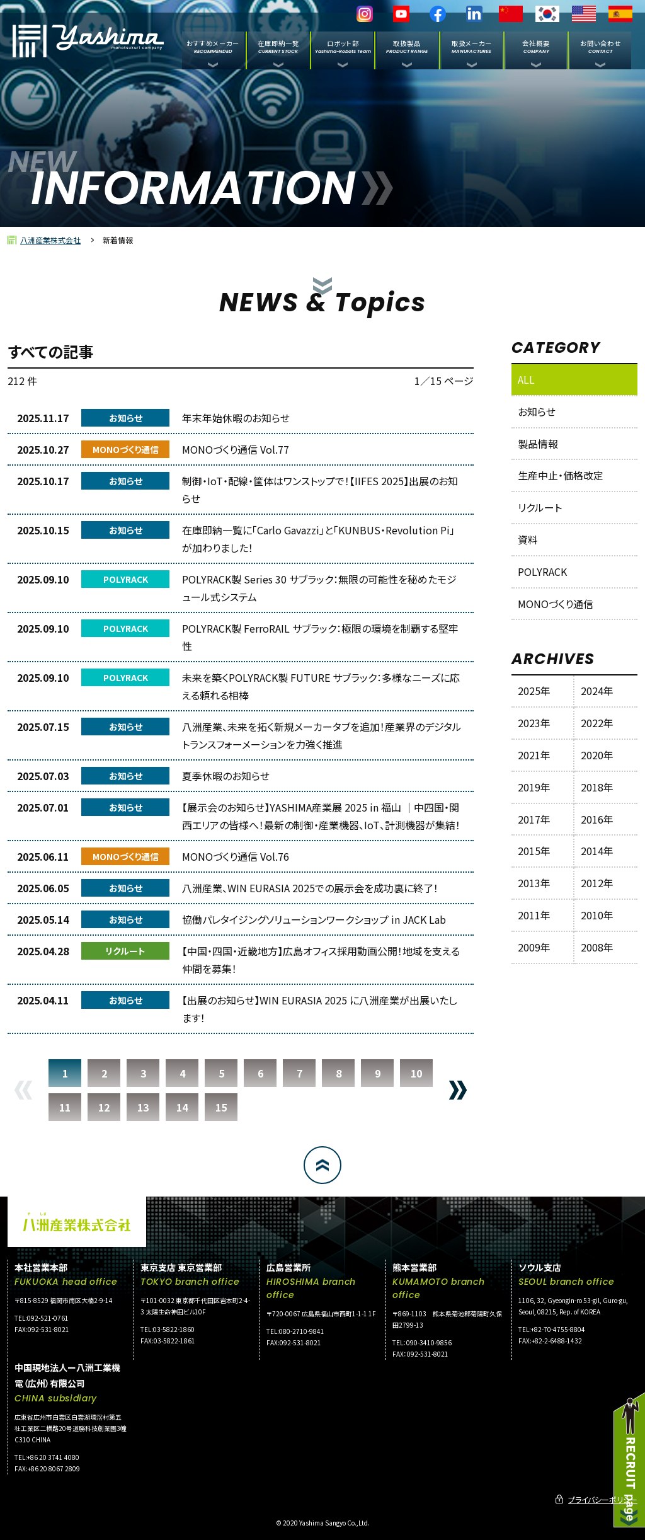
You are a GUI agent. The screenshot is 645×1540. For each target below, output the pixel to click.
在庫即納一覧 (278, 46)
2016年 (597, 819)
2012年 (597, 882)
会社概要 (536, 46)
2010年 (597, 914)
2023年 (534, 722)
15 (221, 1107)
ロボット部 (343, 46)
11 (65, 1107)
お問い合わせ (600, 46)
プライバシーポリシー (602, 1499)
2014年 (597, 850)
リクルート (540, 507)
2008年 (597, 947)
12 (104, 1107)
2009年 (534, 947)
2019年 (534, 787)
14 (182, 1107)
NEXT (458, 1090)
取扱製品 (407, 46)
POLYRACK (542, 571)
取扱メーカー (472, 46)
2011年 (534, 914)
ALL (526, 379)
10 (416, 1073)
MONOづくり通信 (555, 603)
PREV (23, 1090)
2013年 (534, 882)
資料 (528, 539)
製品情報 (538, 443)
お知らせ (537, 411)
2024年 (597, 690)
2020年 (597, 754)
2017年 (534, 819)
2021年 (534, 754)
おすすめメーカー (212, 46)
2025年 (534, 690)
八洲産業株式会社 (50, 239)
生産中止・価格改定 (560, 475)
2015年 (534, 850)
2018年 (597, 787)
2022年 (597, 722)
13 (143, 1107)
